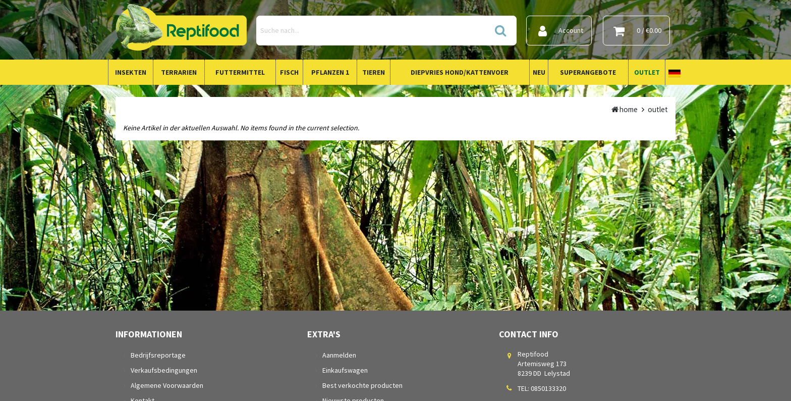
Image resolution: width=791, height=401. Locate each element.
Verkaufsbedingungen (164, 370)
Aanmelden (339, 355)
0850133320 (548, 388)
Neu (539, 72)
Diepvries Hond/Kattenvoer (459, 72)
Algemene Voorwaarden (167, 385)
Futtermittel (240, 72)
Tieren (373, 72)
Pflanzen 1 (330, 72)
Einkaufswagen (345, 370)
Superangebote (588, 72)
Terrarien (179, 72)
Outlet (647, 72)
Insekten (130, 72)
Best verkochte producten (362, 385)
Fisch (289, 72)
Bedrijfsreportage (158, 355)
